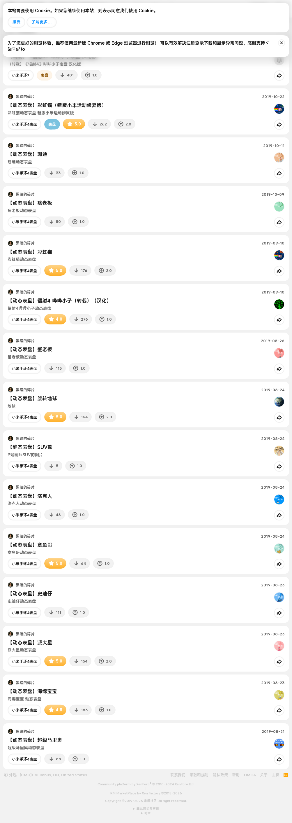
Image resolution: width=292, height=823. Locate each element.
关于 (264, 774)
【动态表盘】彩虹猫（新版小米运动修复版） (57, 105)
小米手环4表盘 (24, 124)
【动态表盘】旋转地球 (32, 398)
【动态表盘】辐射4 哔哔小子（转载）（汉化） (60, 300)
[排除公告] (281, 42)
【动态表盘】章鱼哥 (30, 544)
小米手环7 (20, 75)
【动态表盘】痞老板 (30, 203)
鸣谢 (147, 813)
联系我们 (177, 774)
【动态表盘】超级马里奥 (35, 740)
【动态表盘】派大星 (30, 642)
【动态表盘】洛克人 (30, 496)
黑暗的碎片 (25, 96)
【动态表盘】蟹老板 (30, 349)
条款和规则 (199, 774)
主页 (275, 774)
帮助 (236, 774)
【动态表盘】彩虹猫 (30, 252)
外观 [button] (10, 774)
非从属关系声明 (148, 809)
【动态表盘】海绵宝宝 (32, 691)
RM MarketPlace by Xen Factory (146, 793)
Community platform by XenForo (146, 784)
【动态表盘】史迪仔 (30, 593)
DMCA (250, 774)
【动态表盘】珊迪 (27, 154)
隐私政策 (220, 774)
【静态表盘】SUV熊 (30, 447)
